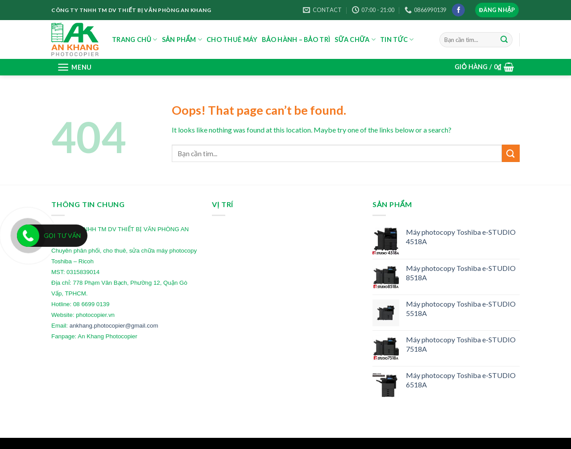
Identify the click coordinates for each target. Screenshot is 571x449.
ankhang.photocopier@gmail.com (114, 325)
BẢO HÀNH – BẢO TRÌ (296, 39)
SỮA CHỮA (355, 39)
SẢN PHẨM (182, 39)
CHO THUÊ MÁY (232, 39)
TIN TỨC (397, 39)
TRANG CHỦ (134, 39)
